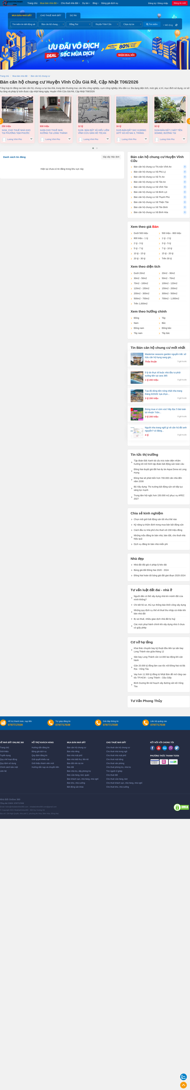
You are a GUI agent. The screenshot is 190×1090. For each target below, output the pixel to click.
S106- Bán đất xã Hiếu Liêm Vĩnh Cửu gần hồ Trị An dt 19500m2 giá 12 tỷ (93, 131)
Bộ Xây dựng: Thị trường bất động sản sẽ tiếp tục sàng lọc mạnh (158, 488)
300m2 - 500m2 (169, 293)
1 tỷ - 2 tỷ (166, 238)
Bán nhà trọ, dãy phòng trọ (79, 771)
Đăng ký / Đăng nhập (158, 3)
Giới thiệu (4, 751)
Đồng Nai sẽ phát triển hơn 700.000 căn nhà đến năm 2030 (158, 480)
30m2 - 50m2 (140, 278)
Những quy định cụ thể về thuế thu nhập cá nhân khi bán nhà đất (160, 612)
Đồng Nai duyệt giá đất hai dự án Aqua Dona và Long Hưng (160, 471)
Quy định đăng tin (39, 755)
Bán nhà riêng (73, 751)
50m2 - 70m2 (168, 278)
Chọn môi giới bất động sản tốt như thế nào (155, 519)
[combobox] (51, 24)
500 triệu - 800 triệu (171, 233)
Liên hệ (3, 771)
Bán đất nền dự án (75, 763)
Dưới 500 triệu (141, 233)
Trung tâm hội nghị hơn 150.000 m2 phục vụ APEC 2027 (159, 497)
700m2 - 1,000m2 (170, 298)
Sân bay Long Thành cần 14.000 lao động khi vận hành (158, 658)
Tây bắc (166, 333)
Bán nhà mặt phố (74, 755)
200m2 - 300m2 (141, 293)
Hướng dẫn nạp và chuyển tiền (45, 767)
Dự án (85, 3)
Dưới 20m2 (139, 273)
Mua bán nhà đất (48, 3)
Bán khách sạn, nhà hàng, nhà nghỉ (82, 779)
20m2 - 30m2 (168, 273)
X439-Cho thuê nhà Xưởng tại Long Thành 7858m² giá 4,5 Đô (53, 131)
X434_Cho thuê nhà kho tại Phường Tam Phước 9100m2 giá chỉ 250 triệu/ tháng (16, 131)
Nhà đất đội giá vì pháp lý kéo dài (150, 564)
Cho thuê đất (112, 775)
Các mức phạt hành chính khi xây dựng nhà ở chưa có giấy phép (159, 626)
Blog (95, 3)
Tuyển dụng (5, 755)
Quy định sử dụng (8, 763)
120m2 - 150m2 (141, 288)
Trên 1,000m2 (141, 303)
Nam (136, 323)
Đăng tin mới (180, 3)
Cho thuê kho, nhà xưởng (117, 787)
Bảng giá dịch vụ (109, 3)
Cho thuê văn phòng (115, 763)
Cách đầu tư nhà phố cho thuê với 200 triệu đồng (158, 530)
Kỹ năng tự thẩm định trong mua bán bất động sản (159, 524)
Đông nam (139, 328)
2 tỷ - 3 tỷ (138, 243)
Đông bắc (166, 328)
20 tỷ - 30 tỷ (139, 258)
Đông (136, 318)
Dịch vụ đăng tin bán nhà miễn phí (151, 544)
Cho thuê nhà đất (69, 3)
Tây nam (138, 333)
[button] (93, 148)
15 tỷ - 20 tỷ (167, 253)
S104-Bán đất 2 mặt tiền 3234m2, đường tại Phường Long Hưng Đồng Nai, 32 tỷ (170, 131)
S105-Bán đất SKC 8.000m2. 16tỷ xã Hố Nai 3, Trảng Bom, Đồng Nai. (131, 131)
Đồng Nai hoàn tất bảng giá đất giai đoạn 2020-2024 (159, 575)
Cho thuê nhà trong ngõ (116, 751)
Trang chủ (32, 3)
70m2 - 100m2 (141, 283)
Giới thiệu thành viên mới (43, 763)
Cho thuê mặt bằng (114, 759)
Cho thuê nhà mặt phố (116, 755)
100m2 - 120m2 (169, 283)
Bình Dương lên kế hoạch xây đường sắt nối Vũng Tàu (158, 685)
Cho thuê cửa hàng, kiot (116, 779)
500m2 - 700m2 (141, 298)
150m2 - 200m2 (169, 288)
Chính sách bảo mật (9, 767)
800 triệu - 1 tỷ (141, 238)
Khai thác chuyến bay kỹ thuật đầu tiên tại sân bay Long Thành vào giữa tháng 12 (158, 650)
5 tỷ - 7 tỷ (138, 248)
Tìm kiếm (152, 24)
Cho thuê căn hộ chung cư (118, 747)
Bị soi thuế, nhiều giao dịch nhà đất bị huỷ (154, 619)
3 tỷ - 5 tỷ (166, 243)
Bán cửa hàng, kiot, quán (78, 775)
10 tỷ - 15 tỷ (139, 253)
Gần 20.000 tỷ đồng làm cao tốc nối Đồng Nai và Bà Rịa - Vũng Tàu (159, 667)
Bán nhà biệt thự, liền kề (78, 759)
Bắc (164, 323)
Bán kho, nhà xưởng (76, 783)
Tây (163, 318)
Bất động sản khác (75, 787)
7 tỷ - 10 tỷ (167, 248)
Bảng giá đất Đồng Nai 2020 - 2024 (151, 570)
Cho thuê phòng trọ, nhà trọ (118, 767)
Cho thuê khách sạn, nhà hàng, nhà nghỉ (124, 783)
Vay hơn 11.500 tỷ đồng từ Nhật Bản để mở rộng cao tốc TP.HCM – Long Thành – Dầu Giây (160, 676)
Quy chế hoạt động (8, 759)
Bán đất (70, 767)
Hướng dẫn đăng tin (40, 747)
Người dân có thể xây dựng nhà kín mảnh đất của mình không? (158, 598)
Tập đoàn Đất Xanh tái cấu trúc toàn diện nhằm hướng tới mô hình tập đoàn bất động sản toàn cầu (159, 462)
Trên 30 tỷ (167, 258)
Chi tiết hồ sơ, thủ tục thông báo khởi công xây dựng (160, 605)
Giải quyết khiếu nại (40, 759)
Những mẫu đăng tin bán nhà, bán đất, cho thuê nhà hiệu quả (159, 537)
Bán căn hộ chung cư (76, 747)
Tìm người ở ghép (114, 771)
